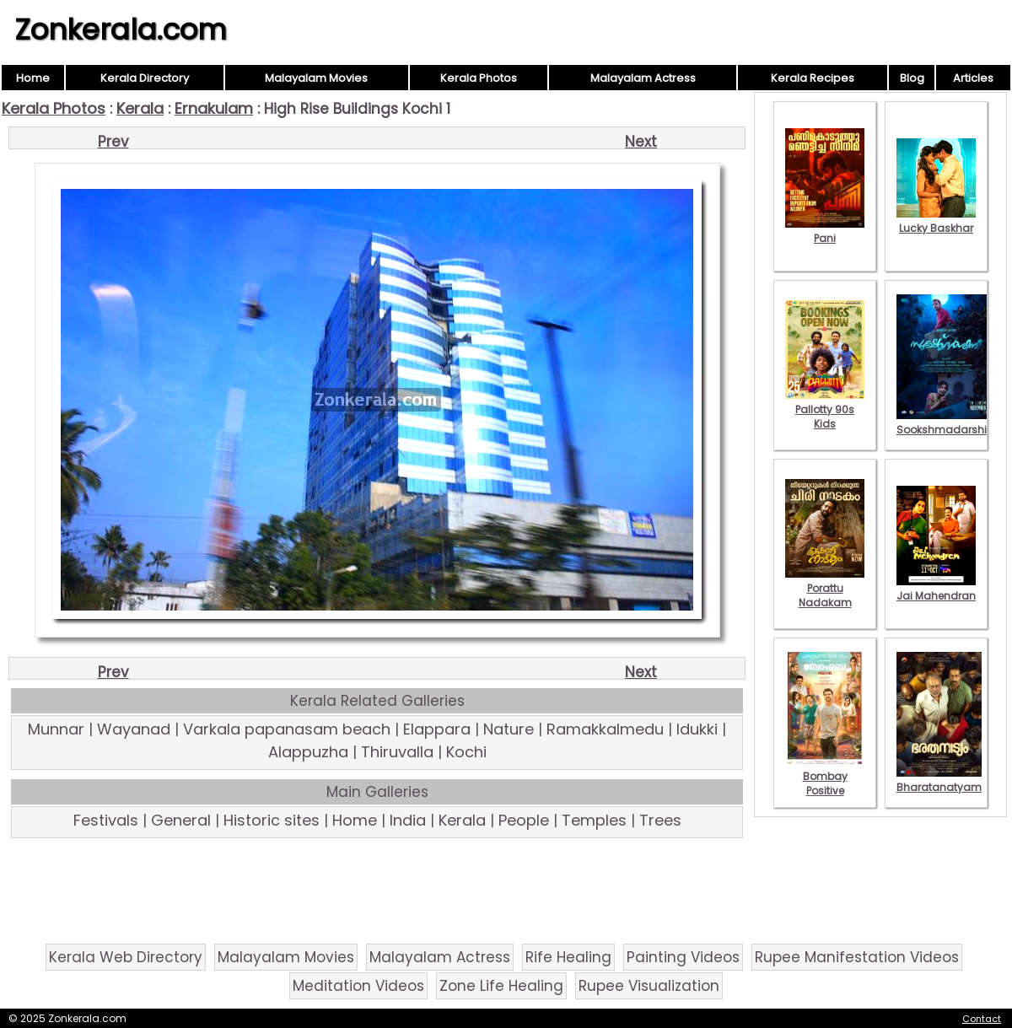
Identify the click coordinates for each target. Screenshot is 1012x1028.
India (408, 820)
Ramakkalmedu (605, 729)
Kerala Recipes (812, 78)
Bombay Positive (824, 776)
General (181, 820)
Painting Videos (683, 957)
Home (33, 78)
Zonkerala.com (120, 29)
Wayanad (133, 729)
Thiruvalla (397, 751)
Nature (508, 729)
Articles (973, 78)
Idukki (697, 729)
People (523, 820)
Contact (981, 1018)
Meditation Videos (358, 986)
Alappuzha (308, 751)
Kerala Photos (478, 78)
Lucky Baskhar (936, 221)
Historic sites (271, 820)
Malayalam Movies (316, 78)
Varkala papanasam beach (286, 729)
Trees (660, 820)
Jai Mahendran (936, 588)
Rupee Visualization (649, 986)
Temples (594, 820)
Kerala (140, 108)
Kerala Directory (144, 78)
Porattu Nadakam (824, 588)
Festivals (105, 820)
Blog (912, 78)
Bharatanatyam (939, 780)
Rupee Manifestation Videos (857, 957)
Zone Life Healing (501, 986)
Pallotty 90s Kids (824, 409)
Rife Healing (568, 957)
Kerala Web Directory (125, 957)
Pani (824, 231)
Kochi (466, 751)
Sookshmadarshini (946, 422)
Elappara (437, 729)
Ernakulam (214, 108)
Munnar (56, 729)
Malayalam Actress (643, 78)
